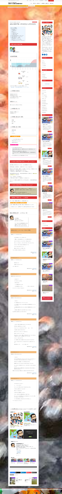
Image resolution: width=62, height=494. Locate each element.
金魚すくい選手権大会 (46, 176)
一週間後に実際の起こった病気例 (15, 37)
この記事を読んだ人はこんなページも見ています (18, 40)
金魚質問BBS (18, 452)
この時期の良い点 (14, 32)
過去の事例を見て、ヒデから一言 (16, 38)
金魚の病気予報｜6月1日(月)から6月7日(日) (26, 463)
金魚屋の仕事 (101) (44, 110)
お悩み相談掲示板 (44, 77)
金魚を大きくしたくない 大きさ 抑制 (16, 39)
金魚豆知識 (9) (44, 112)
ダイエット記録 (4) (44, 96)
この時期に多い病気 (14, 34)
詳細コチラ (49, 131)
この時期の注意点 (14, 30)
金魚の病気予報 (19, 451)
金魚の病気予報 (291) (45, 103)
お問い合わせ (51, 0)
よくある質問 (44, 65)
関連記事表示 (34, 252)
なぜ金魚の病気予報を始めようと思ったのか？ (17, 35)
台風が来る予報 (45, 281)
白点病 (13, 131)
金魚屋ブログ (26, 489)
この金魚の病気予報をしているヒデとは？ (17, 36)
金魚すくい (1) (44, 98)
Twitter (33, 0)
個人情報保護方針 (41, 0)
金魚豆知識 (21, 489)
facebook (30, 0)
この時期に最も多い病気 (15, 33)
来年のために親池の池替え (20, 463)
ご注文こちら (44, 223)
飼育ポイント (13, 31)
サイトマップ (36, 0)
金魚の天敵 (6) (44, 100)
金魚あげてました (46, 292)
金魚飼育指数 (13, 29)
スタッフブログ (15, 461)
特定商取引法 (46, 0)
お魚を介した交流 (45, 124)
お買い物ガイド (17, 489)
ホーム (43, 60)
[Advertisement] (31, 14)
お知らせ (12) (44, 90)
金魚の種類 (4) (44, 105)
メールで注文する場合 (45, 225)
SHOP (27, 0)
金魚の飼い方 (44, 74)
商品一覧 (13, 489)
